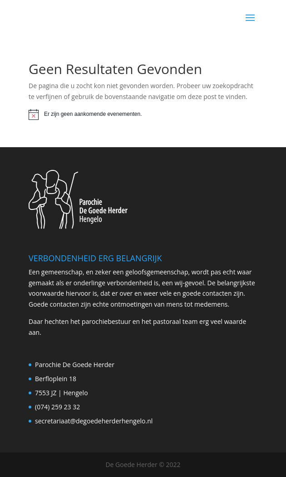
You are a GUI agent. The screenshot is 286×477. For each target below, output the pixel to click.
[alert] (143, 114)
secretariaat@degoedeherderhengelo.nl (94, 421)
